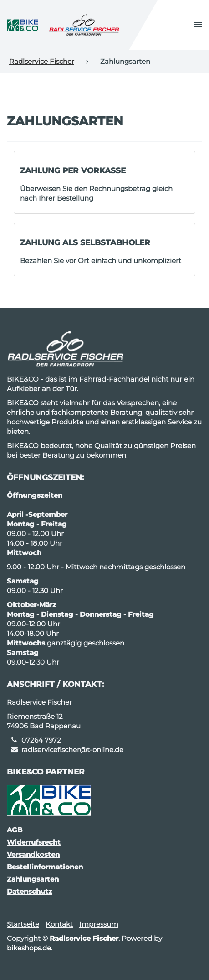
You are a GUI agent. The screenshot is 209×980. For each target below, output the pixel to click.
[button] (198, 25)
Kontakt (59, 924)
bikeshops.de (29, 948)
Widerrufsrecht (34, 842)
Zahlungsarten (33, 879)
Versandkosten (33, 854)
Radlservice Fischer (41, 61)
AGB (14, 829)
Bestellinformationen (45, 866)
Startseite (23, 924)
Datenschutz (29, 891)
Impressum (98, 924)
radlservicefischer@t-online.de (72, 749)
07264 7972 (41, 740)
